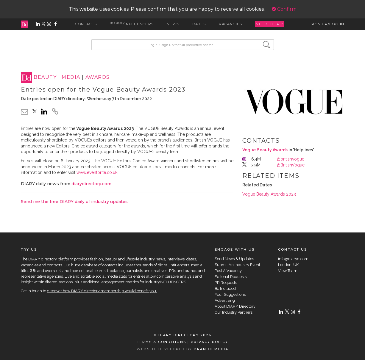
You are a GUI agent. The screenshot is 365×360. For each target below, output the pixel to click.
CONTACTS (86, 24)
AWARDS (97, 77)
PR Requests (226, 282)
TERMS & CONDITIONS (161, 342)
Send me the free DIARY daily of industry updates (74, 201)
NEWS (173, 24)
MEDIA (71, 77)
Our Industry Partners (233, 312)
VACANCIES (230, 24)
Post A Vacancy (228, 270)
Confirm (284, 9)
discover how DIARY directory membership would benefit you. (102, 291)
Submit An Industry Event (237, 264)
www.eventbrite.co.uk (97, 172)
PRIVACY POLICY (209, 342)
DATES (199, 24)
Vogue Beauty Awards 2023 (269, 194)
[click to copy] (55, 112)
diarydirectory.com (91, 183)
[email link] (24, 111)
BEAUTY (45, 77)
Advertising (225, 300)
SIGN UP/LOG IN (327, 24)
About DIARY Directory (235, 306)
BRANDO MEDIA (211, 349)
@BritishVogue (291, 165)
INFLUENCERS (132, 24)
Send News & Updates (234, 259)
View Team (287, 270)
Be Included (225, 288)
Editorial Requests (231, 276)
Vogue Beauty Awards (265, 149)
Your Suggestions (230, 294)
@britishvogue (290, 159)
